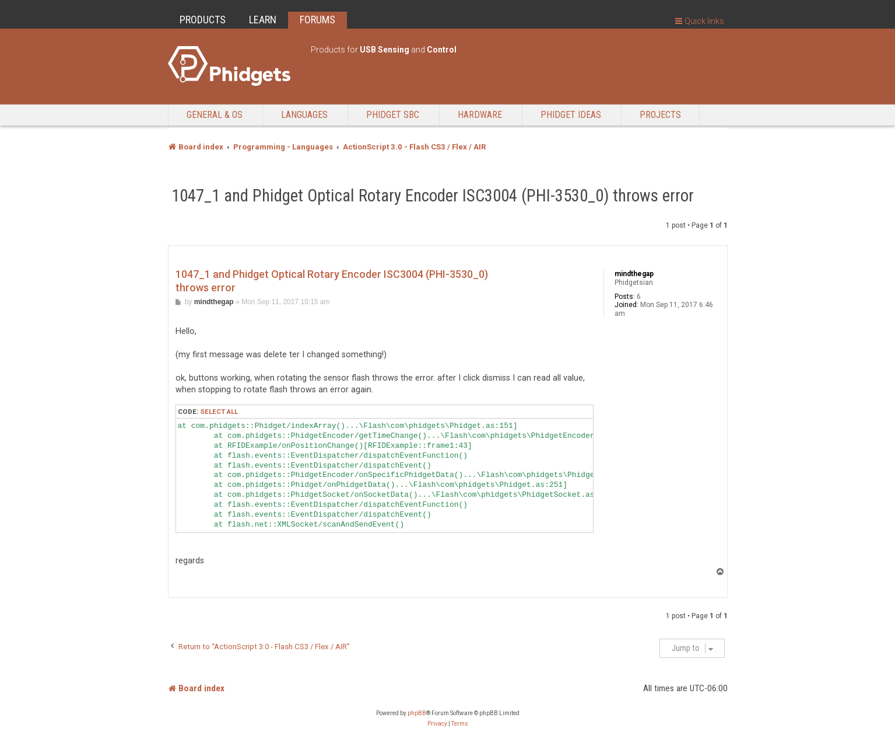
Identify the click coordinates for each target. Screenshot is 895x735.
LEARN (262, 19)
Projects (660, 114)
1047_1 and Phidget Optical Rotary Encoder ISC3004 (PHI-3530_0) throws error (432, 195)
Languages (304, 114)
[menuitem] (437, 724)
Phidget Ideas (570, 114)
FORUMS (317, 19)
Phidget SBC (392, 114)
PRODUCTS (203, 19)
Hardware (480, 114)
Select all (219, 411)
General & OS (215, 114)
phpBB (417, 713)
